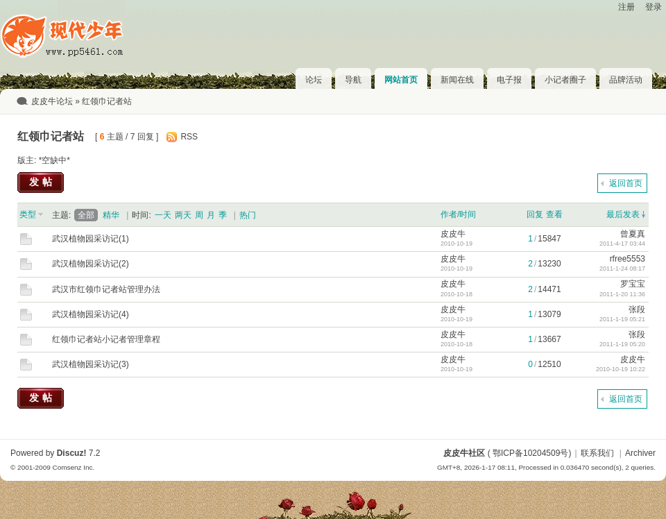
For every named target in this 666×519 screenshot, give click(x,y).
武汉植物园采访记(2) (90, 264)
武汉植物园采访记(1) (90, 239)
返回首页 (625, 183)
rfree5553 (627, 259)
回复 (535, 214)
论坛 (313, 80)
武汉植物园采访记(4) (90, 314)
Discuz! (72, 453)
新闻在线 (457, 80)
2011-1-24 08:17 (622, 268)
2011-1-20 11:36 (622, 294)
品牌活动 (625, 80)
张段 (637, 309)
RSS (189, 137)
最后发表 (623, 214)
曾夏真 (632, 234)
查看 (554, 214)
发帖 (42, 181)
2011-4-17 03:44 (622, 243)
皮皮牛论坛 (52, 101)
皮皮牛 (453, 234)
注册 (626, 7)
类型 (27, 214)
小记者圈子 (565, 80)
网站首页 (401, 80)
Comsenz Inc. (73, 467)
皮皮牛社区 (464, 453)
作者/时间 (458, 214)
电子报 (509, 80)
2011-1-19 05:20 (622, 344)
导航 (353, 80)
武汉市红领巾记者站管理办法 (106, 289)
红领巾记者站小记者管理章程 (106, 339)
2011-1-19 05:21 (622, 319)
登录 (653, 7)
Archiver (640, 453)
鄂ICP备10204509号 (530, 453)
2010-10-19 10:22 (620, 369)
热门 (247, 215)
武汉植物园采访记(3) (90, 364)
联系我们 (597, 453)
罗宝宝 (632, 284)
